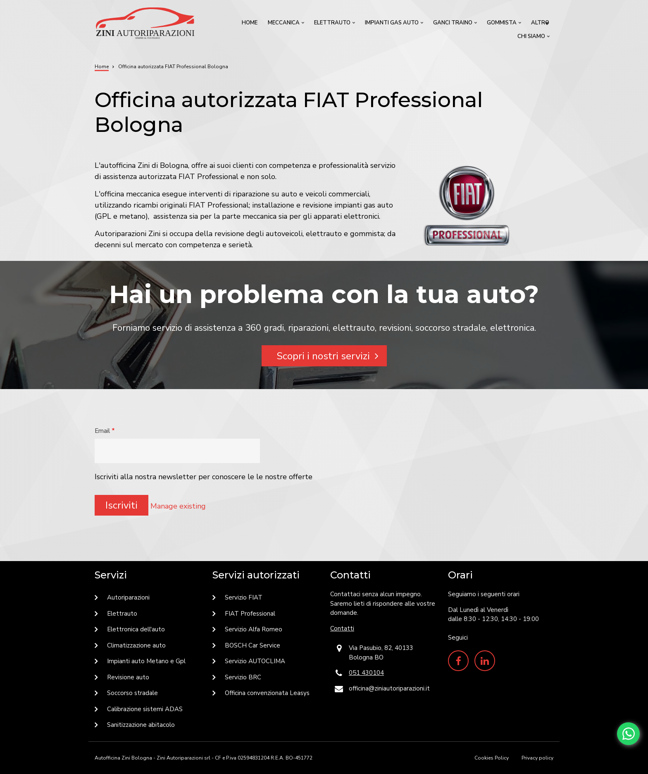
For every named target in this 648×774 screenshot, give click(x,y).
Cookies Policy (491, 758)
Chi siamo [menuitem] (534, 38)
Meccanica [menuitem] (287, 24)
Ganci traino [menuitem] (456, 24)
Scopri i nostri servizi (323, 356)
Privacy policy (537, 758)
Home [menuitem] (249, 22)
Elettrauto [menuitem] (335, 24)
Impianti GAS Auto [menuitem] (395, 24)
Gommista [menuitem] (505, 24)
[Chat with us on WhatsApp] (628, 733)
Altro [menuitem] (541, 24)
